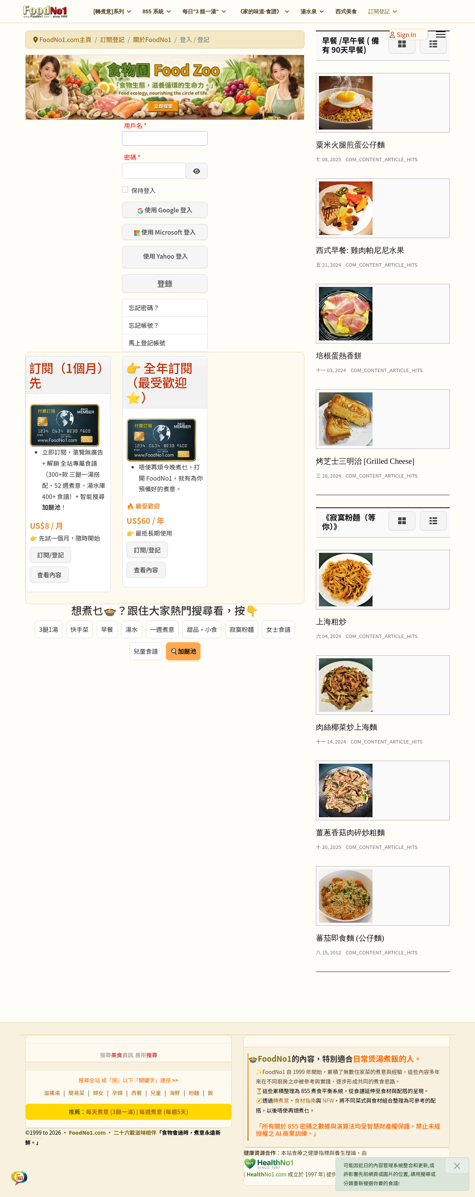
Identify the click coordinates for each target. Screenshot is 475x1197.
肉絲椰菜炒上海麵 (346, 727)
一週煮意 (162, 629)
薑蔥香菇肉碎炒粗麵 (350, 832)
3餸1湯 (48, 629)
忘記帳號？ (144, 325)
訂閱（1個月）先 (66, 375)
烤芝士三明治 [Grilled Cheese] (365, 461)
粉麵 (194, 1093)
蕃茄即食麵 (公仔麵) (350, 938)
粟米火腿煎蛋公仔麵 (350, 145)
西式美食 (346, 11)
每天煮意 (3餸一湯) (110, 1112)
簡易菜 (76, 1093)
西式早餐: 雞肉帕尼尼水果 (360, 250)
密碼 (132, 157)
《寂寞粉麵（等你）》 (349, 522)
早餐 (107, 629)
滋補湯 (52, 1093)
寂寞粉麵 (241, 629)
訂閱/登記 (50, 554)
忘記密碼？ (144, 307)
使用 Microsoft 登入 (165, 231)
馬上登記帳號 (147, 342)
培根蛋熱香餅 (339, 355)
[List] (433, 520)
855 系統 (153, 11)
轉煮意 (281, 1100)
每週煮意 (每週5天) (164, 1112)
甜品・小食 (202, 629)
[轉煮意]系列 (108, 11)
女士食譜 (278, 629)
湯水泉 (309, 11)
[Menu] (441, 34)
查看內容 (49, 574)
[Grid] (402, 520)
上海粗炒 (331, 621)
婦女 (98, 1093)
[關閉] (457, 1166)
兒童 (155, 1093)
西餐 (136, 1093)
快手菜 (79, 629)
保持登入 (143, 190)
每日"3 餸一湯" (200, 11)
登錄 (164, 283)
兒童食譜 (145, 651)
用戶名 (135, 125)
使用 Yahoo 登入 (165, 256)
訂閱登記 (379, 11)
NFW (328, 1100)
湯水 (131, 629)
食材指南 (305, 1100)
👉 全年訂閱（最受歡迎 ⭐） (159, 382)
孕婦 (117, 1093)
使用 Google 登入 (165, 209)
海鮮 (174, 1093)
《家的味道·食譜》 (260, 11)
